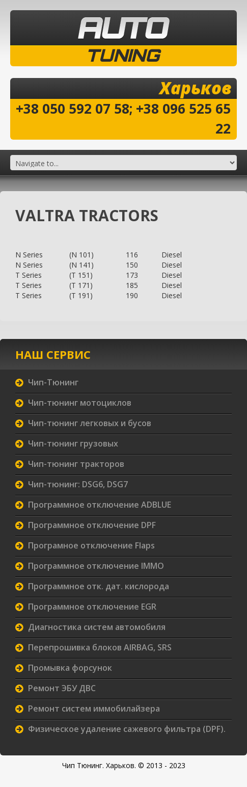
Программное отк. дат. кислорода (98, 586)
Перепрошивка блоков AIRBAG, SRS (100, 647)
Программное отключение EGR (92, 606)
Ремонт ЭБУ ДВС (62, 688)
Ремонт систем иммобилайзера (94, 708)
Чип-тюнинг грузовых (73, 443)
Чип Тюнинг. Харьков (98, 765)
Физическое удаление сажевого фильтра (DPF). (127, 728)
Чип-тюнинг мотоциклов (79, 402)
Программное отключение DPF (92, 525)
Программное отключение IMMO (96, 565)
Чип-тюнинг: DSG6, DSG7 (78, 484)
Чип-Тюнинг (53, 382)
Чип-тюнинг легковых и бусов (89, 423)
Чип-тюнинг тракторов (76, 463)
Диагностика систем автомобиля (97, 627)
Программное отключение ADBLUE (99, 504)
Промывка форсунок (70, 667)
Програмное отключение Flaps (91, 545)
